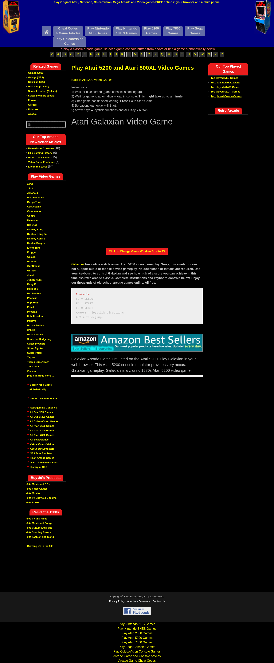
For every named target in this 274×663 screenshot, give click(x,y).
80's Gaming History (40, 153)
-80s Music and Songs (39, 523)
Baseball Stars (35, 197)
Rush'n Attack (35, 334)
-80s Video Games (37, 488)
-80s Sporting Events (38, 532)
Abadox (32, 113)
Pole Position (35, 316)
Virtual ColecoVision (42, 444)
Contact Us (159, 601)
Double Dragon (36, 243)
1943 (30, 188)
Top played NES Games (224, 78)
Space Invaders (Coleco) (42, 91)
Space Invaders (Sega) (41, 95)
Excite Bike (33, 247)
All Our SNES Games (42, 416)
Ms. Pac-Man (34, 293)
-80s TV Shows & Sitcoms (41, 497)
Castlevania (34, 206)
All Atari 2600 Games (42, 425)
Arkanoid (32, 192)
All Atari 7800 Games (42, 435)
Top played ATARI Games (226, 87)
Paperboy (32, 302)
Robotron (33, 109)
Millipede (32, 288)
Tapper (31, 357)
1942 (30, 183)
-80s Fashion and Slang (40, 536)
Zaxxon (31, 371)
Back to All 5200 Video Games (91, 79)
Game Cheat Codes (39, 157)
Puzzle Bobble (35, 325)
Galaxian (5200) (37, 82)
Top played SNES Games (225, 82)
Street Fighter (35, 348)
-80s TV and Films (36, 518)
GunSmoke (33, 266)
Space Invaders (36, 343)
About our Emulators (42, 448)
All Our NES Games (41, 412)
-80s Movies (33, 493)
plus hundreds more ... (40, 375)
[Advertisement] (137, 15)
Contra (31, 215)
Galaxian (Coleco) (38, 86)
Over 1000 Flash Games (44, 462)
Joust (30, 275)
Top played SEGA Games (225, 91)
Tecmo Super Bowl (38, 362)
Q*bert (31, 330)
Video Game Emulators (41, 162)
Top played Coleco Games (226, 96)
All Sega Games (39, 439)
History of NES (38, 467)
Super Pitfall (34, 352)
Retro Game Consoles (41, 148)
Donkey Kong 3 (36, 238)
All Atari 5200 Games (42, 430)
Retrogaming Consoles (43, 407)
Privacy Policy (117, 601)
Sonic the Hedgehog (39, 339)
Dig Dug (32, 224)
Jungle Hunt (34, 279)
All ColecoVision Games (44, 421)
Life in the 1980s (37, 166)
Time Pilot (33, 366)
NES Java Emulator (41, 453)
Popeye (31, 320)
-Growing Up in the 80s (39, 546)
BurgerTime (34, 202)
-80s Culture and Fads (39, 527)
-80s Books (32, 502)
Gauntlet (32, 261)
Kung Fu (32, 284)
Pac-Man (32, 298)
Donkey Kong (35, 229)
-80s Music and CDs (38, 484)
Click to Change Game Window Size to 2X (137, 251)
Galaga (31, 256)
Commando (34, 211)
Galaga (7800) (36, 72)
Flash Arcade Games (42, 457)
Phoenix (33, 100)
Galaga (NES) (36, 77)
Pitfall (30, 307)
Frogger (32, 252)
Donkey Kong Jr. (37, 234)
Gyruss (32, 104)
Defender (32, 220)
